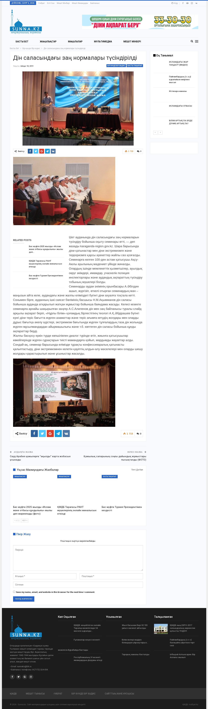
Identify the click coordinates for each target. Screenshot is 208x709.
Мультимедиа (103, 41)
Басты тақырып (135, 65)
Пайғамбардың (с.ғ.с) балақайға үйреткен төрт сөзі (182, 643)
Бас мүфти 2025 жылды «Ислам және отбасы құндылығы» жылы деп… (46, 249)
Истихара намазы (178, 91)
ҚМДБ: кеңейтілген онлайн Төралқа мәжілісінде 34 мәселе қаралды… (87, 628)
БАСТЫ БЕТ (22, 41)
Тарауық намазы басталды (135, 654)
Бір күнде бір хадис (116, 65)
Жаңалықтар (48, 41)
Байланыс (95, 3)
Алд (17, 521)
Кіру (174, 3)
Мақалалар (75, 41)
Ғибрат (41, 3)
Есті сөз (50, 3)
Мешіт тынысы (35, 693)
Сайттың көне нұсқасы (119, 693)
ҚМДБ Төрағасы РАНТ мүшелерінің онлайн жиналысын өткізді (45, 264)
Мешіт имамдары (80, 3)
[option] (174, 95)
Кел (24, 521)
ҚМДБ (13, 693)
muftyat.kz (193, 704)
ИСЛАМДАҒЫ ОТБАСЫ (180, 106)
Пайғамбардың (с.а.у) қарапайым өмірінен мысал (180, 79)
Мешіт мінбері (63, 3)
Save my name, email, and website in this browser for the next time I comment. (55, 592)
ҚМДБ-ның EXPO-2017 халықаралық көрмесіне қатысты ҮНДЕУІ (182, 628)
